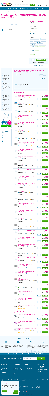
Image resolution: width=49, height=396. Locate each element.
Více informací (14, 388)
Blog (14, 373)
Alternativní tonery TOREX (18, 368)
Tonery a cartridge (6, 11)
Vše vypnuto (15, 392)
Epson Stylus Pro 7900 (6, 73)
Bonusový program (4, 369)
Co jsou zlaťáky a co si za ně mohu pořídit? (38, 33)
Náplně (7, 8)
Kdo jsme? (27, 365)
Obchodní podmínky (29, 368)
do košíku (45, 99)
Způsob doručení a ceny (5, 365)
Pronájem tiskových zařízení (17, 372)
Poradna (14, 374)
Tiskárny (22, 8)
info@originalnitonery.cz (44, 369)
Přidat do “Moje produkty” (39, 65)
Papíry (15, 8)
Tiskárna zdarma (40, 8)
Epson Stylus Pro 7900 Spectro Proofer (6, 84)
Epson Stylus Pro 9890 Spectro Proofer (6, 93)
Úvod (2, 11)
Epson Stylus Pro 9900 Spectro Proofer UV (6, 105)
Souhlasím (5, 391)
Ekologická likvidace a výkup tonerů (18, 370)
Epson (11, 11)
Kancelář (30, 8)
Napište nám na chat (6, 135)
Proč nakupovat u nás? (17, 365)
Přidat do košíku (41, 59)
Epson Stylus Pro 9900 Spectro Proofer (6, 102)
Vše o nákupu (35, 1)
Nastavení (16, 391)
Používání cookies (29, 367)
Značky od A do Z (4, 368)
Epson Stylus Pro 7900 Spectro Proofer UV (6, 87)
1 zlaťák (31, 97)
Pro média (27, 369)
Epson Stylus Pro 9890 (6, 91)
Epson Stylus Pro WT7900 (6, 79)
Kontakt (40, 1)
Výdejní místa (3, 367)
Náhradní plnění (3, 372)
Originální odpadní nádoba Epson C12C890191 (26, 305)
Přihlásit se (46, 1)
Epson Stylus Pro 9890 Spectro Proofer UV (6, 96)
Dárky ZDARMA (16, 367)
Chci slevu (41, 358)
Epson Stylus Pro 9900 (6, 76)
